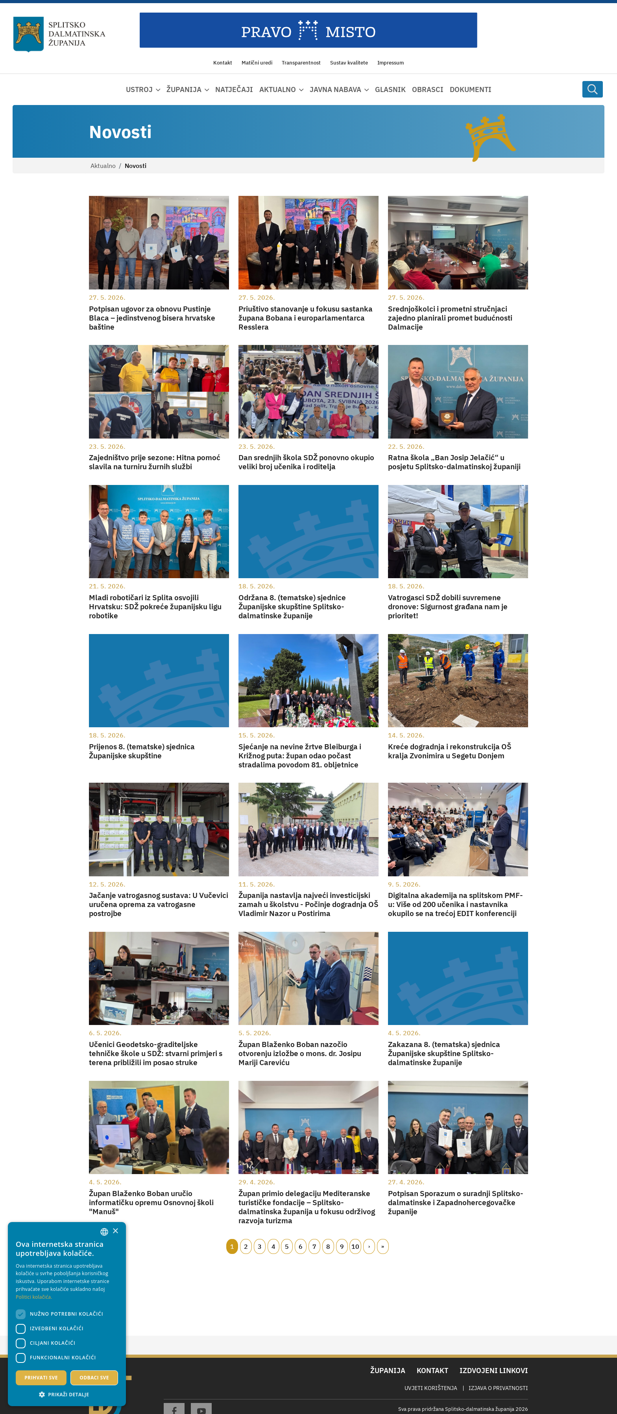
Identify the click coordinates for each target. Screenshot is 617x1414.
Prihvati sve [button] (41, 1377)
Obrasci (427, 89)
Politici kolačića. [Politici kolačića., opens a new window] (34, 1297)
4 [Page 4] (273, 1246)
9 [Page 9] (342, 1246)
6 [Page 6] (301, 1246)
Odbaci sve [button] (94, 1377)
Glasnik (390, 89)
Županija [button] (183, 89)
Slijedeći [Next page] (369, 1246)
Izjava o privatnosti (498, 1388)
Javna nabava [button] (335, 89)
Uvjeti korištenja (431, 1388)
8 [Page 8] (328, 1246)
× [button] (115, 1231)
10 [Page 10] (355, 1246)
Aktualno (103, 166)
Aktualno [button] (277, 89)
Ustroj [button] (139, 89)
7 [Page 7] (314, 1246)
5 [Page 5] (287, 1246)
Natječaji (234, 89)
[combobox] (104, 1232)
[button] (67, 1394)
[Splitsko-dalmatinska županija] (59, 35)
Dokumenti (470, 89)
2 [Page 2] (246, 1246)
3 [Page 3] (260, 1246)
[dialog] (67, 1314)
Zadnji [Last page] (383, 1246)
